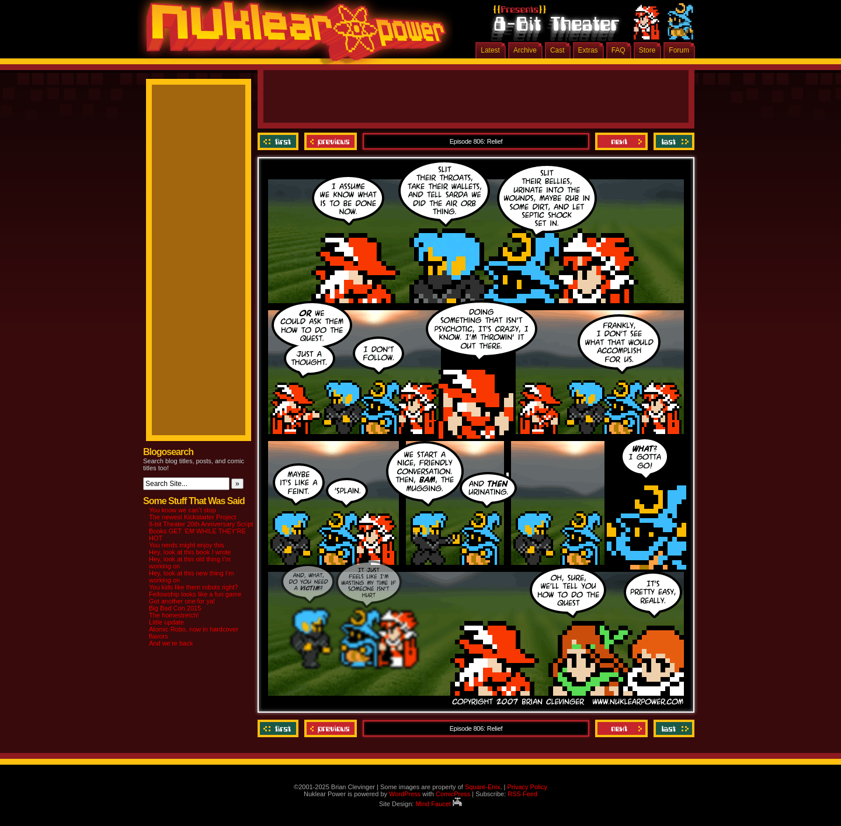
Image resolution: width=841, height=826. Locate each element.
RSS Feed (522, 793)
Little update (166, 622)
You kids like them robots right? (193, 587)
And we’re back (171, 643)
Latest (490, 50)
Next (621, 141)
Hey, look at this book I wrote (190, 552)
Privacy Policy (527, 786)
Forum (679, 50)
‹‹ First (279, 141)
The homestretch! (174, 615)
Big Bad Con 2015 (175, 608)
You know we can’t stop (182, 509)
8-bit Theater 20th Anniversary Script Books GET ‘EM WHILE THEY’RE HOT (201, 531)
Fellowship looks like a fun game (195, 594)
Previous (330, 141)
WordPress (404, 793)
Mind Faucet (438, 803)
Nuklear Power (292, 35)
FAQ (618, 50)
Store (647, 50)
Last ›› (672, 141)
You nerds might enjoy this (186, 545)
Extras (588, 50)
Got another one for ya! (182, 601)
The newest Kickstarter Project (192, 516)
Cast (557, 50)
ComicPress (453, 793)
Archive (525, 50)
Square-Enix (483, 786)
